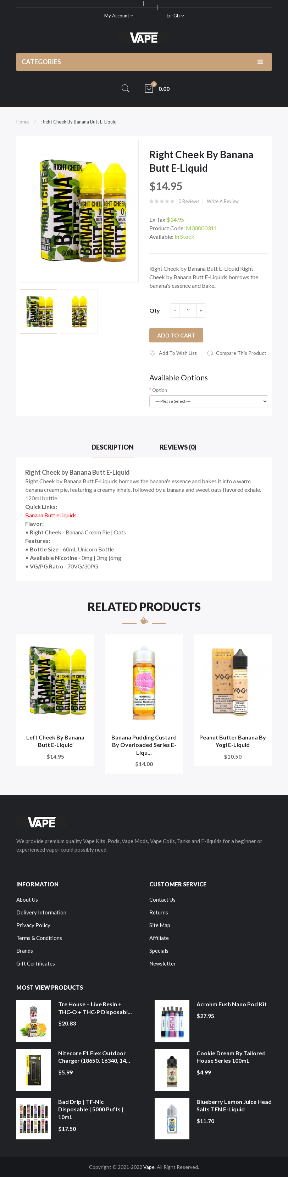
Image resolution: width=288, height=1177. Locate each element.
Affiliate (159, 938)
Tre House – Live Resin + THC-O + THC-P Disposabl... (95, 1008)
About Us (27, 899)
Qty (154, 310)
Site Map (159, 925)
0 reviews (188, 201)
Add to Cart (176, 335)
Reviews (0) (178, 447)
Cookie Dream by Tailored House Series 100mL (231, 1057)
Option (159, 390)
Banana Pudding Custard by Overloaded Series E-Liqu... (144, 745)
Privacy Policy (33, 925)
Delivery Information (41, 912)
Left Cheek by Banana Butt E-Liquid (55, 741)
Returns (158, 912)
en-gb (175, 15)
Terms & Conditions (39, 938)
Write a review (223, 201)
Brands (24, 950)
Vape (149, 1167)
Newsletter (162, 963)
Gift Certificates (35, 963)
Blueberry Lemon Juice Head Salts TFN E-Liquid (234, 1105)
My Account (118, 15)
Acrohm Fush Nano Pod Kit (231, 1004)
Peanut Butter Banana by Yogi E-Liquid (232, 741)
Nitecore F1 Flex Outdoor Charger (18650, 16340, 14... (94, 1057)
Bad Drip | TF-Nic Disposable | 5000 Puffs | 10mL (91, 1109)
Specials (158, 950)
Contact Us (162, 899)
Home (22, 122)
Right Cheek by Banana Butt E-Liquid (79, 122)
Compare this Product (241, 353)
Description (113, 447)
